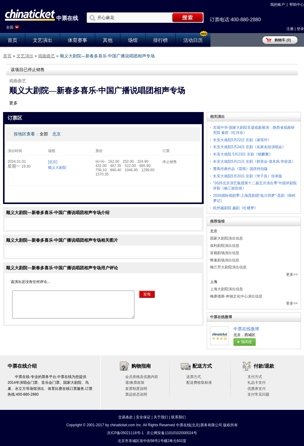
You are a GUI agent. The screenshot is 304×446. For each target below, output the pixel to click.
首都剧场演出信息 (224, 253)
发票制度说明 (136, 388)
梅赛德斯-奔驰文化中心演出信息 (236, 296)
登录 (300, 29)
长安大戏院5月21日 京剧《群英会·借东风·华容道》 (254, 161)
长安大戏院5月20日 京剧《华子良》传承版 (247, 176)
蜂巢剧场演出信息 (224, 260)
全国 (9, 27)
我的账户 (277, 4)
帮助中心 (296, 4)
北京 (56, 133)
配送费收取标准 (199, 382)
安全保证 (143, 417)
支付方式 (254, 377)
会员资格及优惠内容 (141, 377)
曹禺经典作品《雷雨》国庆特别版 (240, 169)
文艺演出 (42, 40)
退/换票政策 (134, 382)
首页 (12, 40)
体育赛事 (77, 40)
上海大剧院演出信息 (226, 289)
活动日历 (193, 40)
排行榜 (160, 40)
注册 (290, 29)
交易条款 (125, 417)
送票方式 (193, 377)
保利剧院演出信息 (224, 245)
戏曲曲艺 (46, 55)
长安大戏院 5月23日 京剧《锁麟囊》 (242, 154)
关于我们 (161, 417)
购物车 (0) (283, 40)
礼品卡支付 (256, 382)
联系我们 (178, 417)
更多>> (292, 274)
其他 (107, 40)
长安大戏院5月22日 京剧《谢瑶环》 (242, 140)
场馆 (133, 40)
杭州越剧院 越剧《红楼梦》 (235, 208)
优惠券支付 (256, 388)
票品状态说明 (136, 394)
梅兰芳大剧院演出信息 (228, 267)
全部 (44, 133)
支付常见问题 (258, 394)
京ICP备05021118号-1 (125, 433)
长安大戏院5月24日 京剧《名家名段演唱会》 (249, 147)
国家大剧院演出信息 (226, 238)
